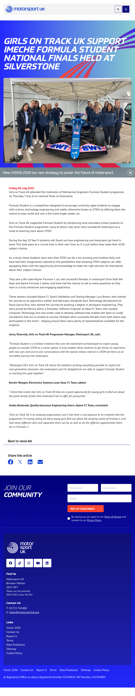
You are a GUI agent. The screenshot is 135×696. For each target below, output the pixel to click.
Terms (9, 640)
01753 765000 (18, 608)
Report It (11, 636)
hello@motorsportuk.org (24, 612)
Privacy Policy (94, 520)
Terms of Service (112, 516)
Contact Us (12, 632)
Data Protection (15, 644)
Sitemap (11, 649)
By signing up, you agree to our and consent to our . (98, 518)
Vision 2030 (13, 627)
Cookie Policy (14, 653)
